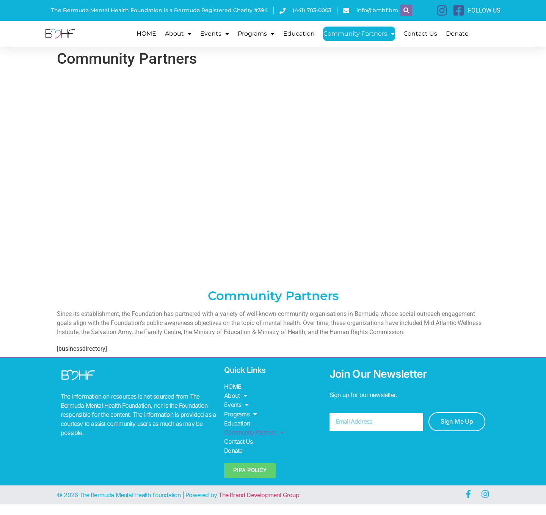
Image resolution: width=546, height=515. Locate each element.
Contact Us (420, 33)
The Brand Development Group (258, 494)
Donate (457, 33)
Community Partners (359, 34)
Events (214, 34)
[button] (406, 10)
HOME (146, 33)
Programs (256, 34)
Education (299, 33)
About (178, 34)
